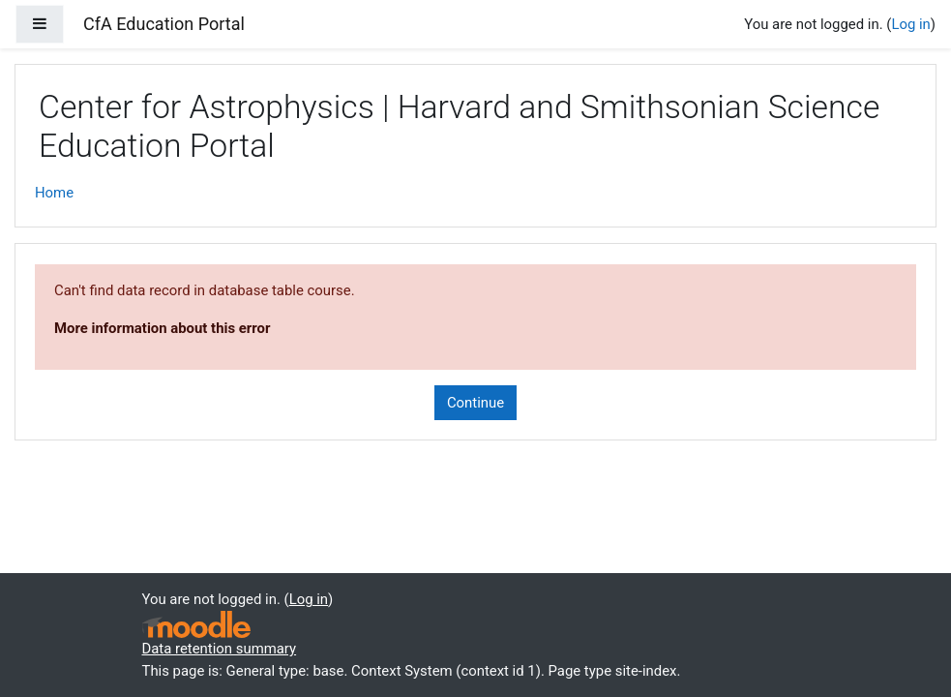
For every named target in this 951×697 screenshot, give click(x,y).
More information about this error (162, 328)
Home (54, 192)
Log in (910, 24)
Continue (475, 402)
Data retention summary (219, 648)
